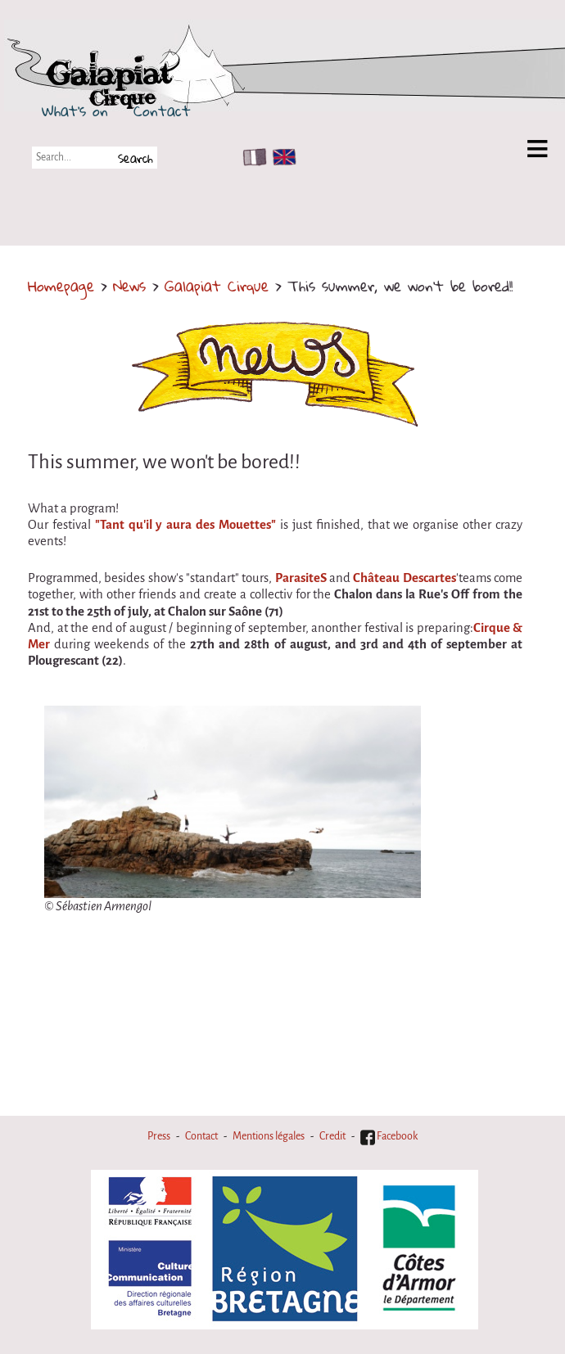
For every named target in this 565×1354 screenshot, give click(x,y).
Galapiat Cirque (217, 286)
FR (251, 157)
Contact (162, 110)
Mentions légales (269, 1136)
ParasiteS (301, 577)
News (129, 286)
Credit (332, 1136)
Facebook (389, 1136)
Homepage (61, 286)
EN (281, 157)
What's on (75, 110)
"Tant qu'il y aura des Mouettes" (185, 524)
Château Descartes (404, 577)
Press (158, 1136)
